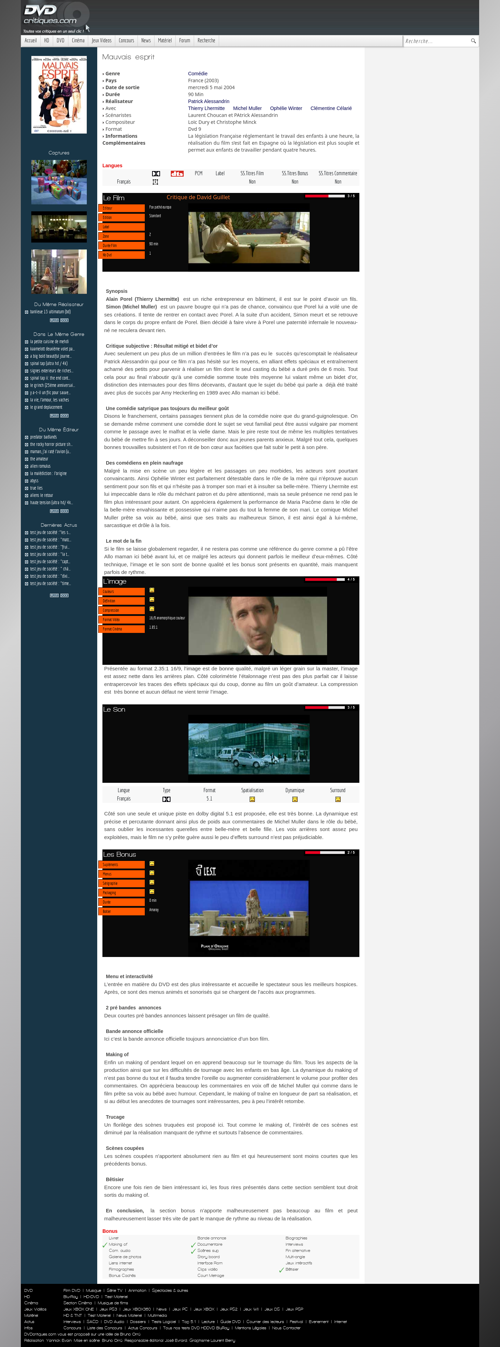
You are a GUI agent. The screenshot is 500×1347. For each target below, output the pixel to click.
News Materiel (129, 1315)
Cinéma (78, 40)
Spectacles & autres (170, 1290)
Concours (126, 40)
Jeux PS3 (108, 1309)
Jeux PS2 (229, 1309)
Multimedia (157, 1315)
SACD (92, 1322)
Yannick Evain (59, 1340)
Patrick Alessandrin (209, 101)
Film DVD (72, 1290)
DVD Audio (114, 1322)
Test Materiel (116, 1297)
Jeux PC (180, 1309)
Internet (340, 1322)
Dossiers (138, 1322)
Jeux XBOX (204, 1309)
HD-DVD (91, 1297)
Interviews (72, 1322)
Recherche (206, 40)
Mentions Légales (250, 1328)
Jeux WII (251, 1309)
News (146, 40)
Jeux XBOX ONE (79, 1309)
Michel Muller (247, 108)
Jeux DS (272, 1309)
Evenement (318, 1322)
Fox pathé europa (160, 206)
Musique (93, 1290)
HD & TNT (73, 1315)
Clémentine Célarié (331, 108)
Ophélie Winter (286, 108)
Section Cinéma (78, 1303)
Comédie (198, 73)
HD (46, 40)
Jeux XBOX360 (137, 1309)
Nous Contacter (286, 1328)
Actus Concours (142, 1328)
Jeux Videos (101, 40)
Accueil (31, 40)
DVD (61, 40)
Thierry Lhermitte (206, 108)
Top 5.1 (189, 1322)
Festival (296, 1322)
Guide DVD (230, 1322)
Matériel (165, 40)
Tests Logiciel (164, 1322)
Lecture (208, 1322)
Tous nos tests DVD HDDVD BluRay (196, 1328)
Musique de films (113, 1303)
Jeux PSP (294, 1309)
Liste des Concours (104, 1328)
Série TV (115, 1290)
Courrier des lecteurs (265, 1322)
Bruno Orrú (112, 1340)
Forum (184, 40)
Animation (137, 1290)
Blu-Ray (71, 1297)
